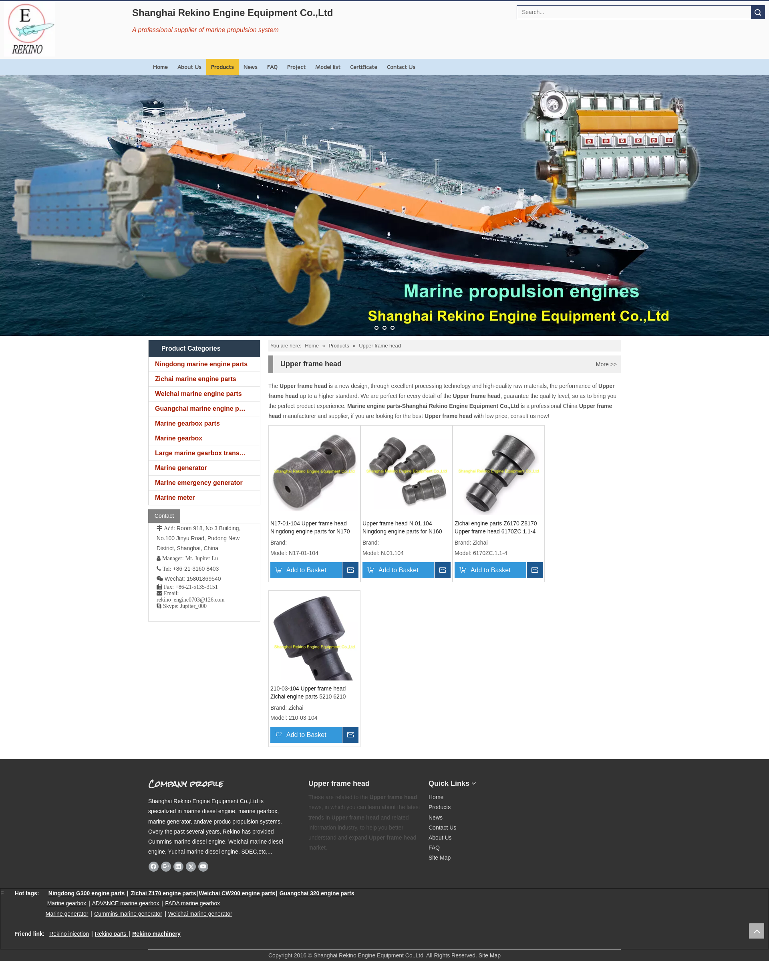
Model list (327, 67)
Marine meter (175, 497)
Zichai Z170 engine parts (163, 893)
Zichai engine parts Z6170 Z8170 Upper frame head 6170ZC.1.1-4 (496, 527)
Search (758, 12)
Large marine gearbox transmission (207, 453)
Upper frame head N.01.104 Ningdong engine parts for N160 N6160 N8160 (402, 527)
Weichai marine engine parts (198, 393)
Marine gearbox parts (187, 423)
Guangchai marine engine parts (203, 408)
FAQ (272, 67)
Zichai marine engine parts (195, 379)
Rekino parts (111, 934)
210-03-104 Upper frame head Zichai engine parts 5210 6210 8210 (308, 693)
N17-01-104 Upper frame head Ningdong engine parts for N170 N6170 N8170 (310, 527)
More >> (606, 364)
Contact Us (401, 67)
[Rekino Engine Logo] (29, 29)
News (251, 67)
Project (296, 67)
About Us (189, 67)
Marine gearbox (178, 438)
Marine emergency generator (199, 482)
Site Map (440, 857)
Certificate (363, 67)
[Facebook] (154, 866)
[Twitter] (191, 866)
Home (160, 67)
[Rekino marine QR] (535, 780)
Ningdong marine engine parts (201, 364)
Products (222, 67)
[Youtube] (203, 866)
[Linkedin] (178, 866)
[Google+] (166, 866)
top (756, 931)
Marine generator (181, 467)
